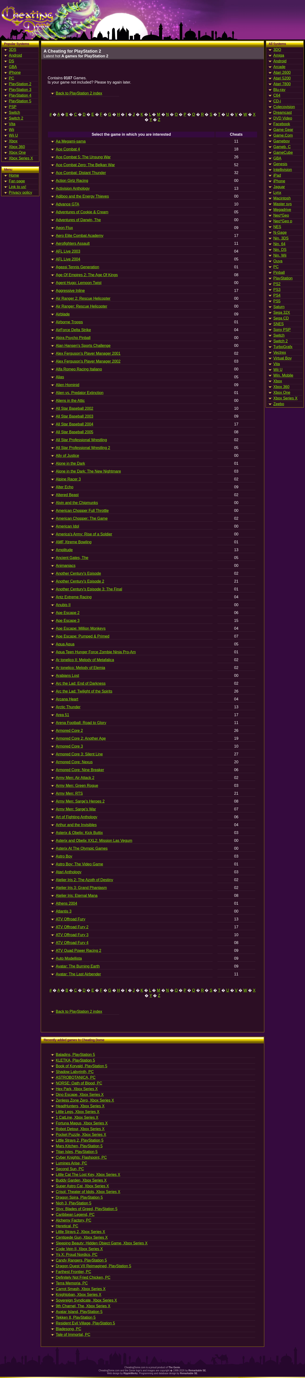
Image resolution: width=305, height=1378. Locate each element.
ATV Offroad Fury (70, 919)
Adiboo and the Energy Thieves (82, 196)
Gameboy (281, 141)
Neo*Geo (281, 215)
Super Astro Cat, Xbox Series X (82, 1186)
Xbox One (17, 152)
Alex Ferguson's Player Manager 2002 (88, 361)
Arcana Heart (67, 699)
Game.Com (283, 135)
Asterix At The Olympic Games (82, 848)
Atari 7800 (282, 84)
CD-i (277, 101)
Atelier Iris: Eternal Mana (76, 896)
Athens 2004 (66, 903)
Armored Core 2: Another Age (81, 738)
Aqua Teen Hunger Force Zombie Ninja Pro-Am (96, 652)
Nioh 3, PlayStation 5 (73, 1203)
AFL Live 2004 (68, 259)
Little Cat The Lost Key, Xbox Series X (88, 1175)
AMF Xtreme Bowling (74, 542)
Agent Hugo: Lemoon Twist (79, 283)
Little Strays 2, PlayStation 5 (79, 1140)
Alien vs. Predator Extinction (79, 393)
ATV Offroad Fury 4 (72, 943)
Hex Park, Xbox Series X (77, 1089)
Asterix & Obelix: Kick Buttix (79, 833)
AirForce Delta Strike (73, 330)
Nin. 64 (279, 244)
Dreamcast (282, 112)
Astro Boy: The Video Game (79, 864)
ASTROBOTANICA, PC (76, 1077)
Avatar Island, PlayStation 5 (79, 1312)
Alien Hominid (67, 385)
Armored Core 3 (69, 746)
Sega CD (281, 318)
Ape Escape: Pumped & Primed (82, 636)
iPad (277, 175)
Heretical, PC (67, 1226)
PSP (12, 107)
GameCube (283, 152)
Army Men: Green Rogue (77, 786)
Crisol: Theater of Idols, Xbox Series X (88, 1192)
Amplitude (64, 550)
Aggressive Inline (70, 291)
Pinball (279, 272)
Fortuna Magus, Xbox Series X (82, 1123)
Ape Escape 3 (68, 621)
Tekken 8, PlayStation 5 (76, 1317)
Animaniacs (66, 566)
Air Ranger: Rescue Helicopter (81, 306)
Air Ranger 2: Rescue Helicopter (83, 298)
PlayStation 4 (20, 95)
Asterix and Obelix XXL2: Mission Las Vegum (94, 841)
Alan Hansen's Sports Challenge (83, 346)
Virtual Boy (282, 358)
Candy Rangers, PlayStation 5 (81, 1260)
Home (14, 175)
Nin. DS (279, 250)
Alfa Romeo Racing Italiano (79, 369)
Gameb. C (282, 147)
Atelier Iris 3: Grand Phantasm (81, 888)
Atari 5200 (282, 78)
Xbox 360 (17, 147)
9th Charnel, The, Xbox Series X (83, 1306)
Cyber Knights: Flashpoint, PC (81, 1157)
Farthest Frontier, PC (73, 1272)
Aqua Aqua (65, 644)
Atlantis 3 (63, 911)
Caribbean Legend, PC (75, 1215)
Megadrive (282, 210)
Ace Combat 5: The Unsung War (83, 157)
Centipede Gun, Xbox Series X (82, 1237)
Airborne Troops (69, 322)
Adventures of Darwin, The (78, 220)
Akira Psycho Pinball (73, 338)
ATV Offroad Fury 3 (72, 935)
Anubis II (63, 605)
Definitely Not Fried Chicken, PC (83, 1277)
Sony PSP (282, 330)
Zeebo (278, 404)
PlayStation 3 (20, 90)
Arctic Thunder (68, 707)
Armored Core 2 (69, 731)
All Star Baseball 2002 (74, 408)
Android (15, 55)
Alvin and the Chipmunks (77, 503)
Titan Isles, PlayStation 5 (77, 1152)
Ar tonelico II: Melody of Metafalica (85, 660)
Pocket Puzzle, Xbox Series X (81, 1135)
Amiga (278, 55)
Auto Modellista (69, 958)
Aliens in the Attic (70, 401)
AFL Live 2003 (68, 251)
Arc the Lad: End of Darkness (81, 683)
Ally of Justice (67, 456)
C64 (276, 95)
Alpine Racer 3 (68, 479)
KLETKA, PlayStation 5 (75, 1060)
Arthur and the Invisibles (76, 825)
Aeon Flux (64, 228)
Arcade (279, 67)
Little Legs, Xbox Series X (77, 1112)
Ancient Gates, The (72, 558)
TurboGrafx (282, 347)
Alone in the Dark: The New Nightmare (88, 471)
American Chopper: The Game (82, 518)
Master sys (282, 204)
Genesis (280, 164)
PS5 (276, 301)
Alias (60, 377)
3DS (12, 50)
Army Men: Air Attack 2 (75, 778)
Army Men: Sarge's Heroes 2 (80, 801)
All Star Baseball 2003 (74, 416)
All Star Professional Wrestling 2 (83, 448)
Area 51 (62, 715)
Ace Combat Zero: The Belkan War (85, 165)
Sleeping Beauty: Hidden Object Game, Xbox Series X (101, 1243)
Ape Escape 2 (68, 613)
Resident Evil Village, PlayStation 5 (85, 1323)
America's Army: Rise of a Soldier (84, 534)
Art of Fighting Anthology (76, 817)
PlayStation (283, 278)
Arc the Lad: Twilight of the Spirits (84, 691)
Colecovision (284, 107)
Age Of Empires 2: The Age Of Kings (87, 275)
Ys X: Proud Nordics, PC (76, 1255)
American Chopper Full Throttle (82, 511)
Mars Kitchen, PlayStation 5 (79, 1146)
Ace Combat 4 (68, 149)
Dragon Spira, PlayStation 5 (79, 1197)
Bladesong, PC (68, 1329)
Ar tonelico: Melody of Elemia (80, 668)
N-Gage (280, 232)
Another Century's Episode (78, 573)
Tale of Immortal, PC (73, 1335)
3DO (277, 50)
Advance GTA (67, 204)
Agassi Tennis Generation (77, 267)
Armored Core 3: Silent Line (79, 754)
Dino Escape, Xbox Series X (80, 1095)
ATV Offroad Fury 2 (72, 927)
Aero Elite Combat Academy (79, 236)
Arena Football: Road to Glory (81, 723)
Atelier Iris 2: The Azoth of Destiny (84, 880)
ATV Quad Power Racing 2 (78, 951)
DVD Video (282, 118)
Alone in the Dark (70, 463)
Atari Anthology (68, 872)
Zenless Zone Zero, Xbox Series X (85, 1100)
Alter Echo (64, 487)
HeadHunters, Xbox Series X (80, 1106)
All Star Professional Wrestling (81, 440)
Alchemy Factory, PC (73, 1220)
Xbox (13, 141)
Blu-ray (279, 90)
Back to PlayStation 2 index (79, 93)
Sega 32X (281, 312)
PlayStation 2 (20, 84)
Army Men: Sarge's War (76, 809)
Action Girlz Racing (72, 181)
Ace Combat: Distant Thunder (81, 173)
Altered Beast (67, 495)
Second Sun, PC (70, 1169)
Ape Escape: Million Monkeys (81, 628)
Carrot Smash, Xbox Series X (81, 1289)
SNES (278, 324)
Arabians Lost (67, 676)
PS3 (276, 290)
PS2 (276, 284)
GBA (13, 67)
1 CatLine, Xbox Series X (77, 1117)
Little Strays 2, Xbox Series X (80, 1232)
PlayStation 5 (20, 101)
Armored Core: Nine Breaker (80, 770)
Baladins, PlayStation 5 (75, 1055)
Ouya (277, 261)
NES (277, 227)
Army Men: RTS (69, 793)
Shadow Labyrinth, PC (75, 1072)
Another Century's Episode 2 (80, 581)
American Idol (67, 526)
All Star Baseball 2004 (74, 424)
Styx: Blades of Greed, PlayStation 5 (86, 1209)
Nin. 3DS (281, 238)
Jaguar (279, 187)
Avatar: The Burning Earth (78, 966)
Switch (14, 112)
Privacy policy (20, 192)
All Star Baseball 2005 (74, 432)
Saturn (279, 307)
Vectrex (279, 352)
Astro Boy (64, 856)
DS (11, 61)
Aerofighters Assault (73, 243)
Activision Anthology (73, 188)
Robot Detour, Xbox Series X (80, 1129)
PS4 (276, 295)
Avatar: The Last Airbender (78, 974)
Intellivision (282, 170)
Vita (12, 124)
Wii (11, 130)
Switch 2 (16, 118)
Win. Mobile (283, 375)
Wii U (13, 135)
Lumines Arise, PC (71, 1163)
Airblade (63, 314)
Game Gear (283, 130)
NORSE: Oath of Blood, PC (79, 1083)
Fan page (17, 181)
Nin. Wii (279, 255)
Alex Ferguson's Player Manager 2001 (88, 353)
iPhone (15, 72)
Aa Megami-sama (71, 141)
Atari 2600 (282, 72)
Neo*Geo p (282, 221)
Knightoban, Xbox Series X (78, 1295)
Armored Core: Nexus (74, 762)
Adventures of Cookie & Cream (82, 212)
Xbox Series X (21, 158)
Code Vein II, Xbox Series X (79, 1249)
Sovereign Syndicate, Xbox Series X (86, 1300)
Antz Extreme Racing (74, 597)
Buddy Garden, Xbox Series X (81, 1180)
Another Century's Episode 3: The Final (89, 589)
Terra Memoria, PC (72, 1283)
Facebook (281, 124)
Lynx (277, 192)
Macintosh (282, 198)
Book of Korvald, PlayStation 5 (81, 1066)
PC (11, 78)
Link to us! (17, 187)
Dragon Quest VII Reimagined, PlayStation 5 (93, 1266)
